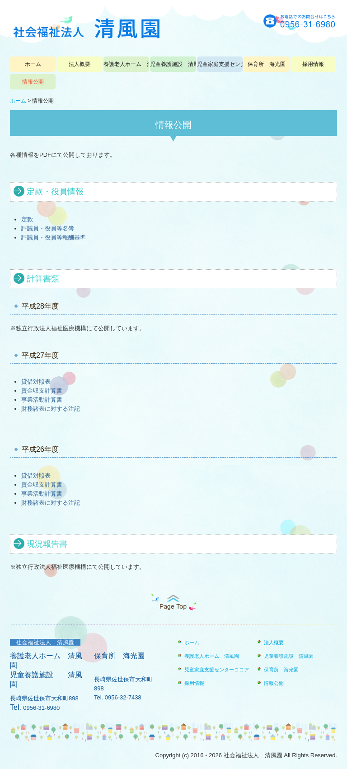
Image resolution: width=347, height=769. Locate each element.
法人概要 (79, 64)
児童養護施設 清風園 (173, 64)
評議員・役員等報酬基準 (53, 237)
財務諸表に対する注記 (50, 408)
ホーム (33, 64)
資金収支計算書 (41, 390)
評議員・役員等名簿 (47, 228)
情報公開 (33, 82)
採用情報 (313, 64)
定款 (27, 219)
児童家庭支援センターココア (220, 64)
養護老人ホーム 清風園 (126, 64)
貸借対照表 (36, 381)
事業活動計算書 (41, 399)
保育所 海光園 (267, 64)
